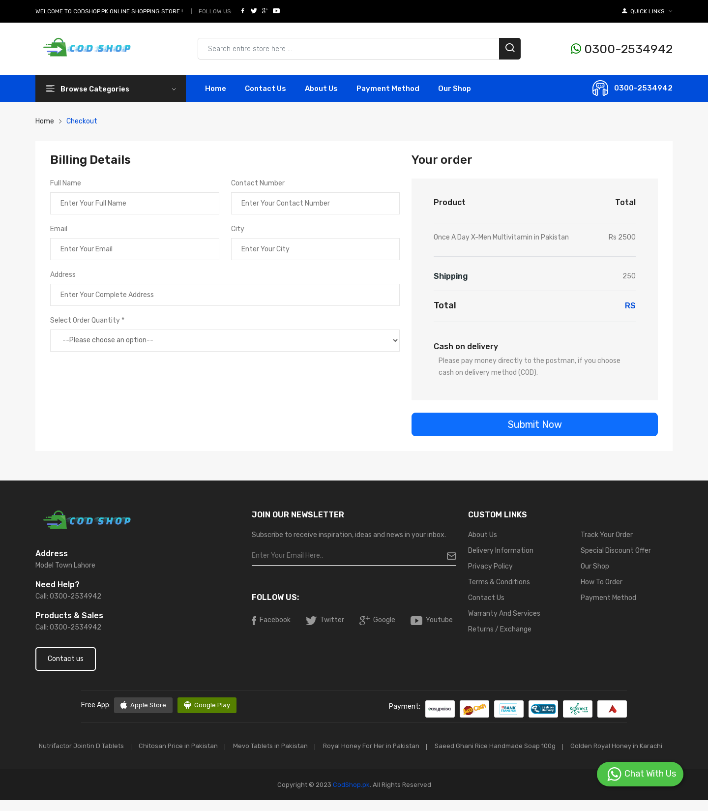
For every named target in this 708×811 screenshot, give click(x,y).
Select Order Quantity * (87, 320)
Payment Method (387, 88)
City (237, 229)
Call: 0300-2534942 (68, 596)
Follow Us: (216, 11)
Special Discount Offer (616, 550)
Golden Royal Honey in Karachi (354, 757)
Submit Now (535, 424)
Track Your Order (607, 535)
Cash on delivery (466, 346)
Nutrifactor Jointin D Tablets (131, 746)
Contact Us (486, 598)
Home (215, 88)
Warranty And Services (504, 613)
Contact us (66, 659)
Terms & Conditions (499, 582)
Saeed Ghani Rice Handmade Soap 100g (551, 746)
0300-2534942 (622, 49)
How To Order (601, 582)
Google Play (207, 705)
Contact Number (258, 183)
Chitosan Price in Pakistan (230, 746)
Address (63, 274)
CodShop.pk (350, 795)
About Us (321, 88)
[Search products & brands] (359, 49)
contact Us (265, 88)
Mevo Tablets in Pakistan (324, 746)
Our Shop (454, 88)
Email (58, 229)
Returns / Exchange (499, 629)
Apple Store (143, 705)
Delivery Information (500, 550)
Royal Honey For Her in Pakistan (426, 746)
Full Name (65, 183)
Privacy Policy (490, 566)
